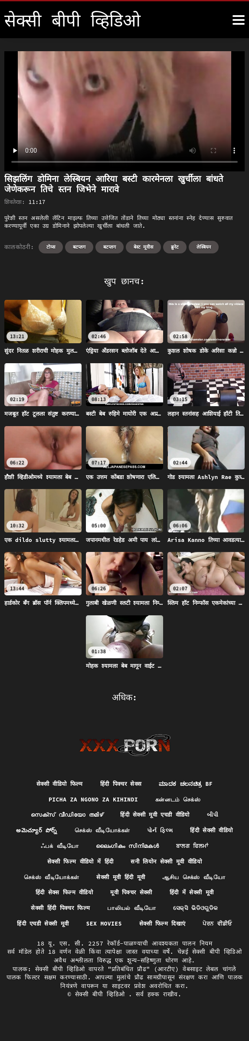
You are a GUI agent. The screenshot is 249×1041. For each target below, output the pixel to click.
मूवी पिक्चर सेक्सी (132, 896)
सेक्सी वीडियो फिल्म (55, 784)
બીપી (218, 816)
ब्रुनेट (175, 247)
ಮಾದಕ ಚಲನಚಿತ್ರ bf (190, 784)
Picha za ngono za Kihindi (91, 800)
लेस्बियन (204, 247)
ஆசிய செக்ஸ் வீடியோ (198, 880)
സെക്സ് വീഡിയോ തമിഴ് (63, 816)
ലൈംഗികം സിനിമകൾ (185, 848)
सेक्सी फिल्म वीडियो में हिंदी (102, 864)
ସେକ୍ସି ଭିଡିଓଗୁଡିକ (199, 912)
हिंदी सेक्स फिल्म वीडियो (60, 896)
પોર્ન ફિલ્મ (193, 832)
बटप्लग (79, 247)
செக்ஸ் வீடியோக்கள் (132, 832)
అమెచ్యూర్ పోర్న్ (63, 832)
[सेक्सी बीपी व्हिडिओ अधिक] (239, 20)
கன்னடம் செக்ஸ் (181, 800)
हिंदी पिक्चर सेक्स (121, 784)
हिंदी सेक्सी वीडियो (52, 848)
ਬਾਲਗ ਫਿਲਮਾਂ (33, 864)
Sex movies (128, 928)
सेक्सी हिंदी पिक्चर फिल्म (58, 912)
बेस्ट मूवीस (144, 247)
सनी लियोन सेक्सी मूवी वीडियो (195, 864)
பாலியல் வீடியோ (133, 912)
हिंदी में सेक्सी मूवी (196, 896)
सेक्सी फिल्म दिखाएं (189, 928)
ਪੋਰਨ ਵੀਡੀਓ (124, 944)
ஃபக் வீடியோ (113, 848)
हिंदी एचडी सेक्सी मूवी (63, 928)
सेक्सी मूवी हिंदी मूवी (120, 880)
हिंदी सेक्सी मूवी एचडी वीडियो (157, 816)
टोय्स (50, 247)
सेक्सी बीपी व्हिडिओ (101, 1014)
